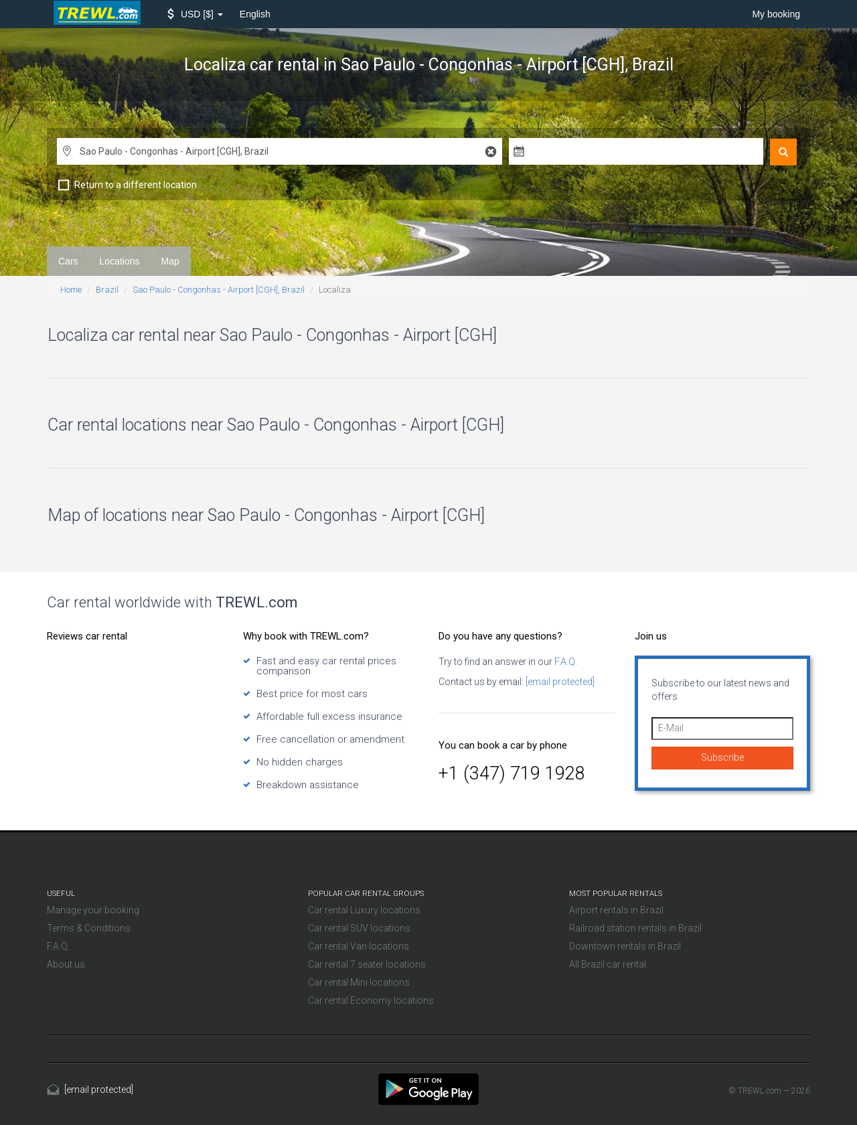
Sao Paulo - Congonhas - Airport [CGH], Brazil (219, 290)
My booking (776, 14)
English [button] (255, 14)
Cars (68, 261)
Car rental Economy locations (371, 1000)
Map (170, 261)
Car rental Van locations (358, 946)
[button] (195, 14)
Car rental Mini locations (359, 982)
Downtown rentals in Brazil (625, 946)
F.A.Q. (564, 661)
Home (71, 290)
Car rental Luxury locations (364, 910)
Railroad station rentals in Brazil (635, 928)
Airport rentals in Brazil (616, 910)
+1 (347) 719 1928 (512, 773)
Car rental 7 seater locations (367, 964)
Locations (120, 261)
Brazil (107, 290)
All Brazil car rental (607, 964)
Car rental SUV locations (359, 928)
